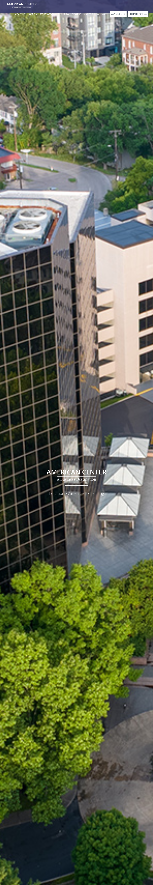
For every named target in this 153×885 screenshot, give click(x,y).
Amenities (63, 14)
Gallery (76, 14)
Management (47, 14)
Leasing (33, 14)
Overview (20, 14)
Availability (118, 14)
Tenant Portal (138, 14)
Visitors (89, 14)
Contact (102, 14)
